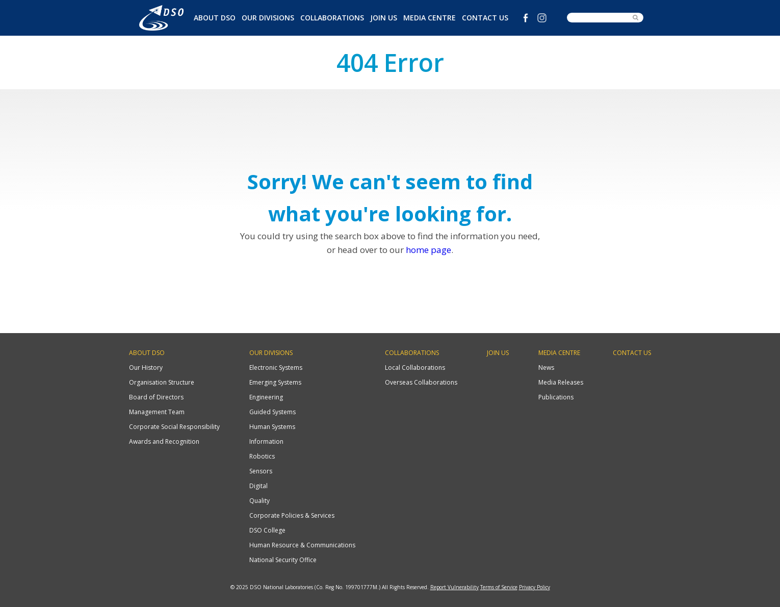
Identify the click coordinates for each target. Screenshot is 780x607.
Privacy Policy (534, 587)
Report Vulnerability (454, 587)
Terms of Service (498, 587)
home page (428, 250)
